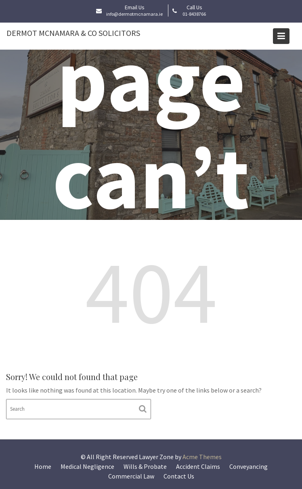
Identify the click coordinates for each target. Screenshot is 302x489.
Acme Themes (202, 457)
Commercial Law (131, 476)
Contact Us (179, 476)
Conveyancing (248, 466)
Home (42, 466)
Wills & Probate (145, 466)
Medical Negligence (87, 466)
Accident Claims (198, 466)
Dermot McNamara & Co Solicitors (73, 33)
